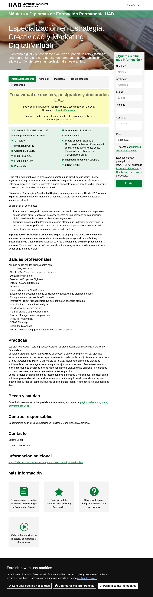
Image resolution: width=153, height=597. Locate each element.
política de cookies (87, 578)
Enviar (129, 188)
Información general (22, 83)
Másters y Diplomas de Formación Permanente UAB (64, 13)
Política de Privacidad (127, 173)
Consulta (121, 122)
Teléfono (120, 109)
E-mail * (120, 96)
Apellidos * (121, 83)
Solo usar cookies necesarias (29, 586)
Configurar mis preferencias (74, 586)
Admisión (44, 83)
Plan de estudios (78, 83)
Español (135, 4)
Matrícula (59, 83)
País (118, 138)
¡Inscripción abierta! (65, 115)
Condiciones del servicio (129, 176)
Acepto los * (128, 153)
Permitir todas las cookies (117, 586)
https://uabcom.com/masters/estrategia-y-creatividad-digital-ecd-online (46, 471)
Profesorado (18, 89)
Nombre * (121, 70)
